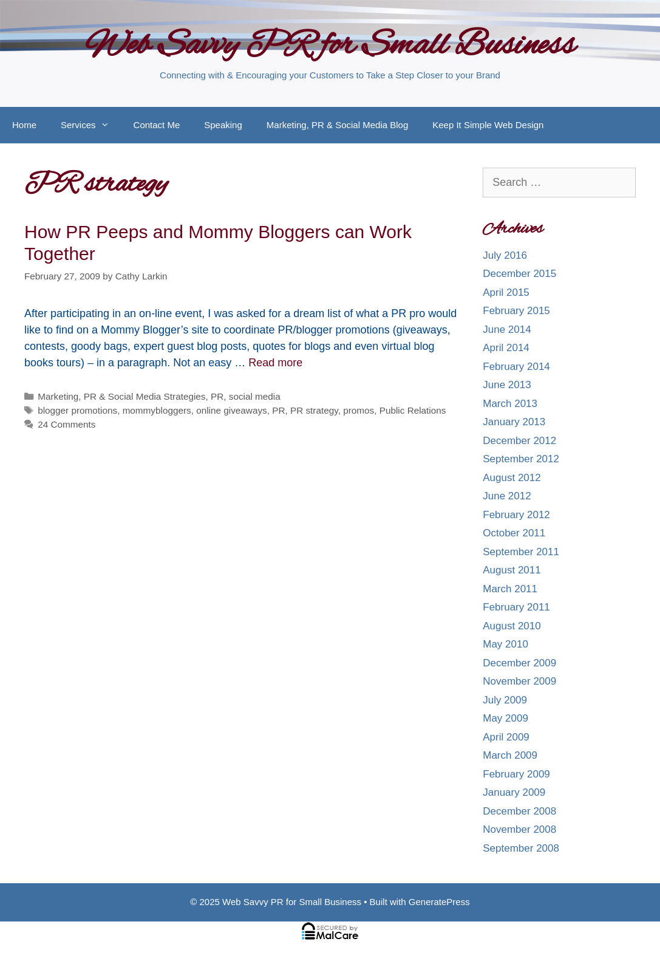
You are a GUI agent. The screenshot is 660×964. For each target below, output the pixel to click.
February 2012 (516, 515)
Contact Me (157, 125)
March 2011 (510, 589)
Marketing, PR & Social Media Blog (337, 125)
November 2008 (519, 829)
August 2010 (511, 626)
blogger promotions (77, 410)
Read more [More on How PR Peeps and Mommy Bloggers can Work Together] (275, 363)
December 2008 (519, 811)
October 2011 (514, 533)
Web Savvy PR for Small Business (330, 46)
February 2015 (516, 310)
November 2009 (519, 681)
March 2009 (510, 755)
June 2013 (507, 385)
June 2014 (507, 329)
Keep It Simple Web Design (487, 125)
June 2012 (507, 496)
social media (255, 396)
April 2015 (506, 292)
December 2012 (519, 440)
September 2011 (521, 552)
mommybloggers (157, 410)
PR (217, 396)
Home (24, 125)
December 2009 (519, 663)
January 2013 (514, 422)
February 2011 (516, 607)
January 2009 (514, 792)
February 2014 (516, 366)
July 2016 (505, 255)
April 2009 (506, 737)
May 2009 (505, 718)
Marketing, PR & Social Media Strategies (121, 396)
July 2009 (505, 700)
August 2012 (511, 478)
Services (91, 125)
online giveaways (231, 410)
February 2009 (516, 774)
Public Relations (412, 410)
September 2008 (521, 848)
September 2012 (521, 459)
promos (358, 410)
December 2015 (519, 273)
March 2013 (510, 403)
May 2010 (505, 644)
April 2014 (506, 348)
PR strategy (314, 410)
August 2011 (511, 570)
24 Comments (66, 424)
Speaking (223, 125)
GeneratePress (439, 902)
